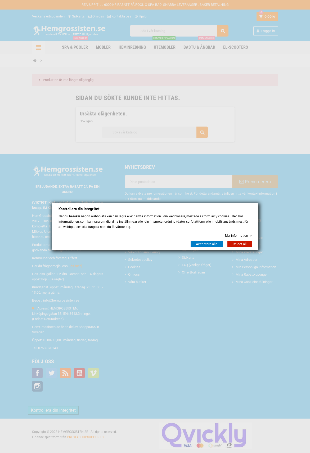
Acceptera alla (206, 244)
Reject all (239, 244)
